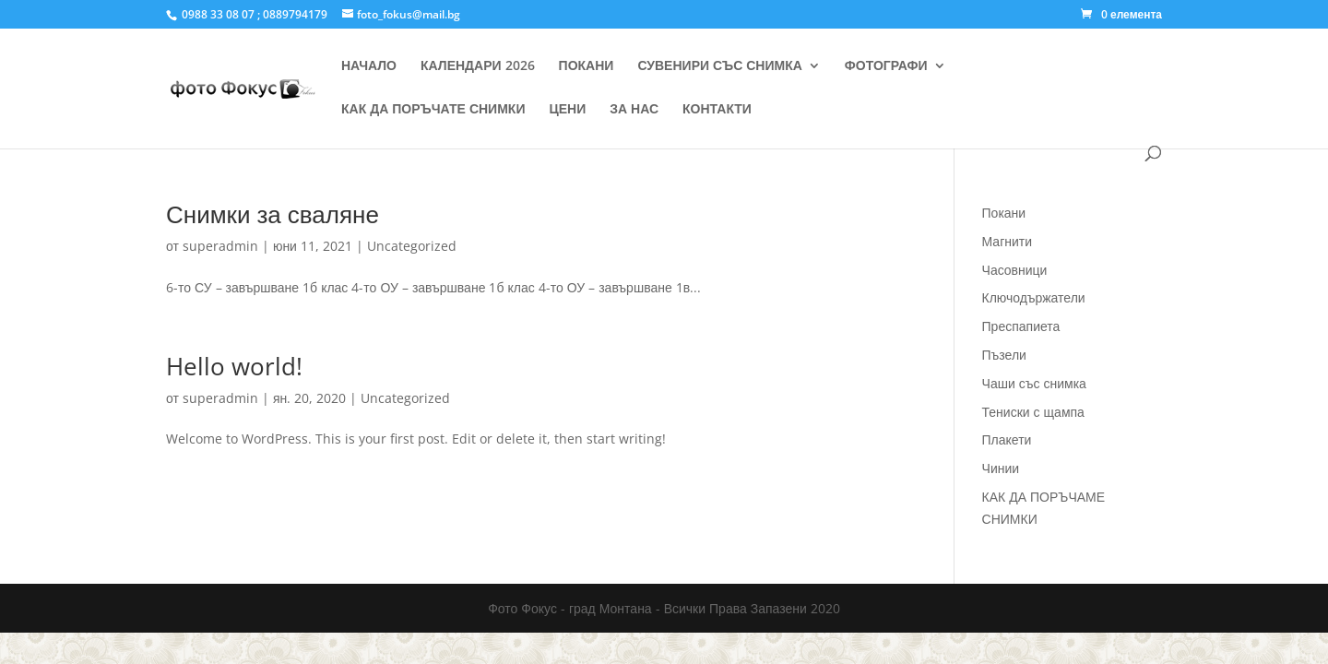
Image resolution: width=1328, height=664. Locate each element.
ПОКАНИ (586, 66)
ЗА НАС (634, 109)
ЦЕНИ (567, 109)
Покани (1004, 212)
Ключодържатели (1033, 297)
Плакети (1007, 439)
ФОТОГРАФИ (886, 66)
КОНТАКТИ (717, 109)
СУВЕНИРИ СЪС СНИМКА (719, 66)
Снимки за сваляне (272, 214)
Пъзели (1004, 354)
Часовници (1015, 270)
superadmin (220, 246)
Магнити (1007, 241)
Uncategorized (411, 246)
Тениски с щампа (1033, 412)
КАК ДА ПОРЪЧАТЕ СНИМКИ (433, 109)
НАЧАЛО (369, 66)
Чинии (1001, 468)
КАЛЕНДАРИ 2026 (478, 66)
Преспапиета (1021, 326)
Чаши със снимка (1034, 383)
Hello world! (234, 366)
